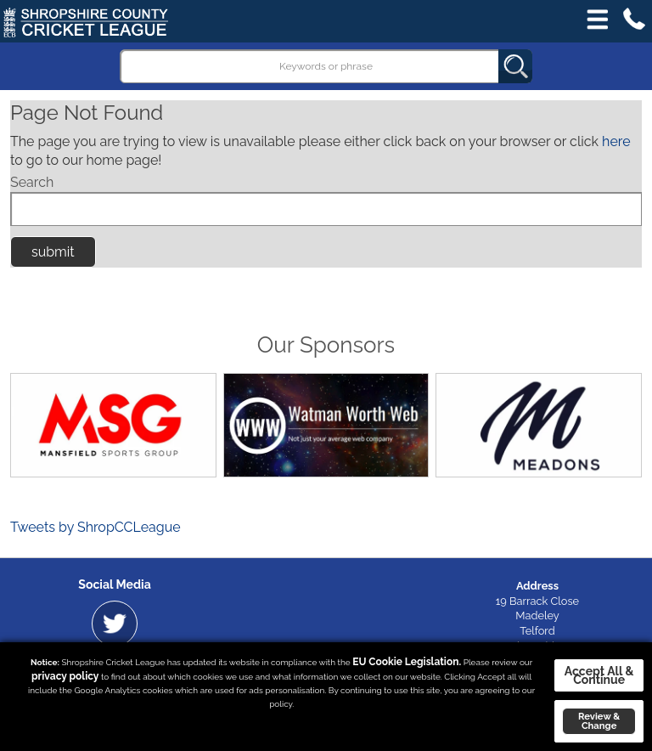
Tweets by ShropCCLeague (95, 527)
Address (537, 585)
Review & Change (599, 720)
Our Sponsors (326, 345)
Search (31, 182)
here (616, 141)
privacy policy (64, 676)
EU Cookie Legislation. (406, 662)
